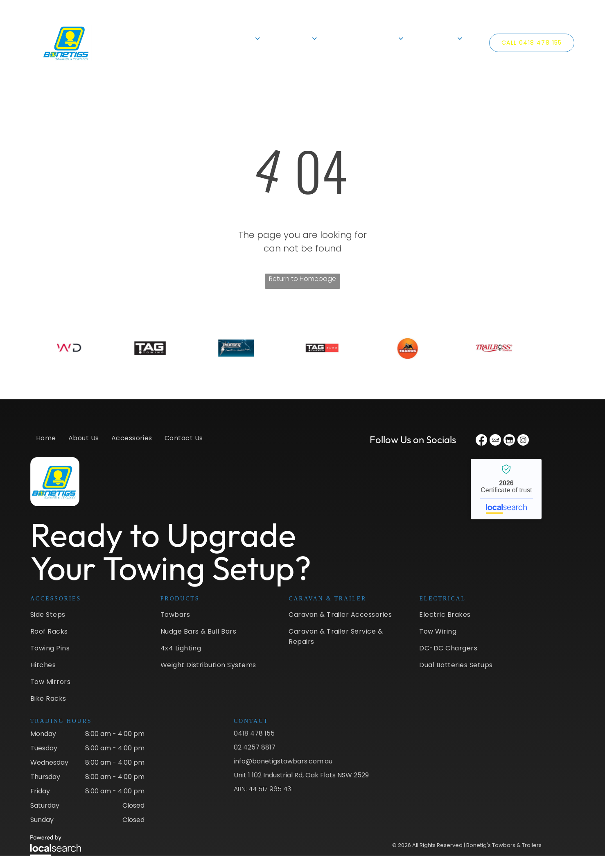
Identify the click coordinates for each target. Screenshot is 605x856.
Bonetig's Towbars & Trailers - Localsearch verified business (506, 489)
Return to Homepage (302, 278)
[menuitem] (178, 42)
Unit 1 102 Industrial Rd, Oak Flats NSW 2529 (301, 775)
